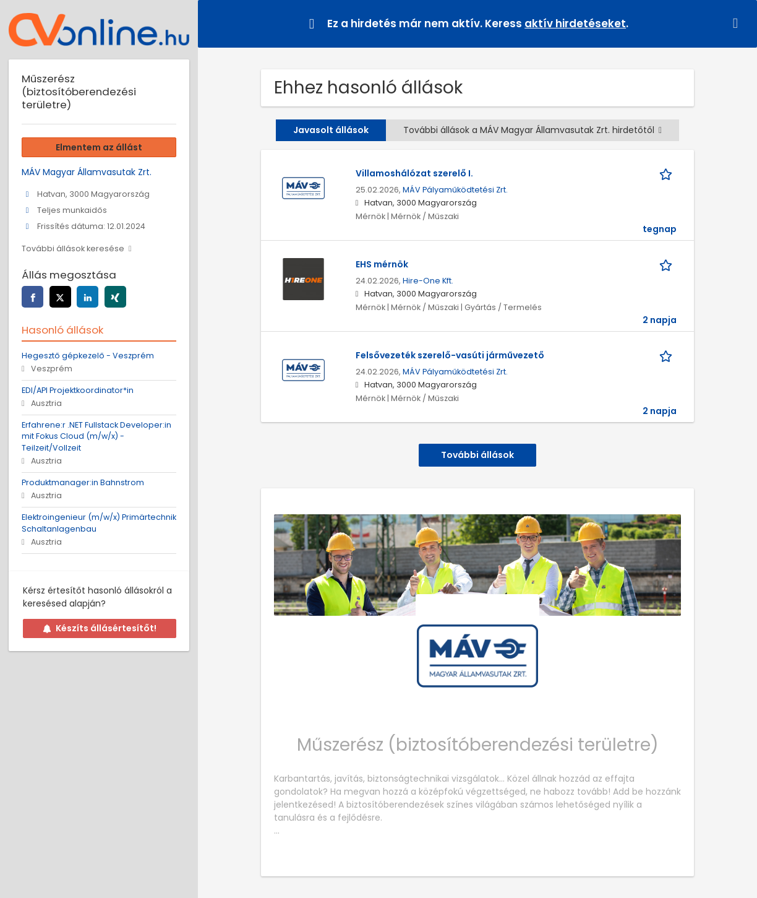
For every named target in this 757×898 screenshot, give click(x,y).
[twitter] (60, 297)
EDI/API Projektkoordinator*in (78, 390)
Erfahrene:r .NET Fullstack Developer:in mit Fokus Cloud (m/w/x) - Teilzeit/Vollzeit (96, 437)
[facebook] (32, 297)
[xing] (115, 297)
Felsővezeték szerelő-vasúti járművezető (450, 355)
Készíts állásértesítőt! (99, 628)
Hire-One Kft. (428, 280)
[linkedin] (87, 297)
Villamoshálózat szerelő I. (414, 173)
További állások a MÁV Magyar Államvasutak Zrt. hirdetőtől (532, 130)
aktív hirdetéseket (575, 23)
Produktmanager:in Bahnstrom (83, 482)
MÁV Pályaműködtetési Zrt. (455, 189)
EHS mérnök (382, 264)
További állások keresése (73, 248)
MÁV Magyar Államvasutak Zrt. (87, 172)
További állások (477, 455)
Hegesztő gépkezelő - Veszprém (88, 355)
